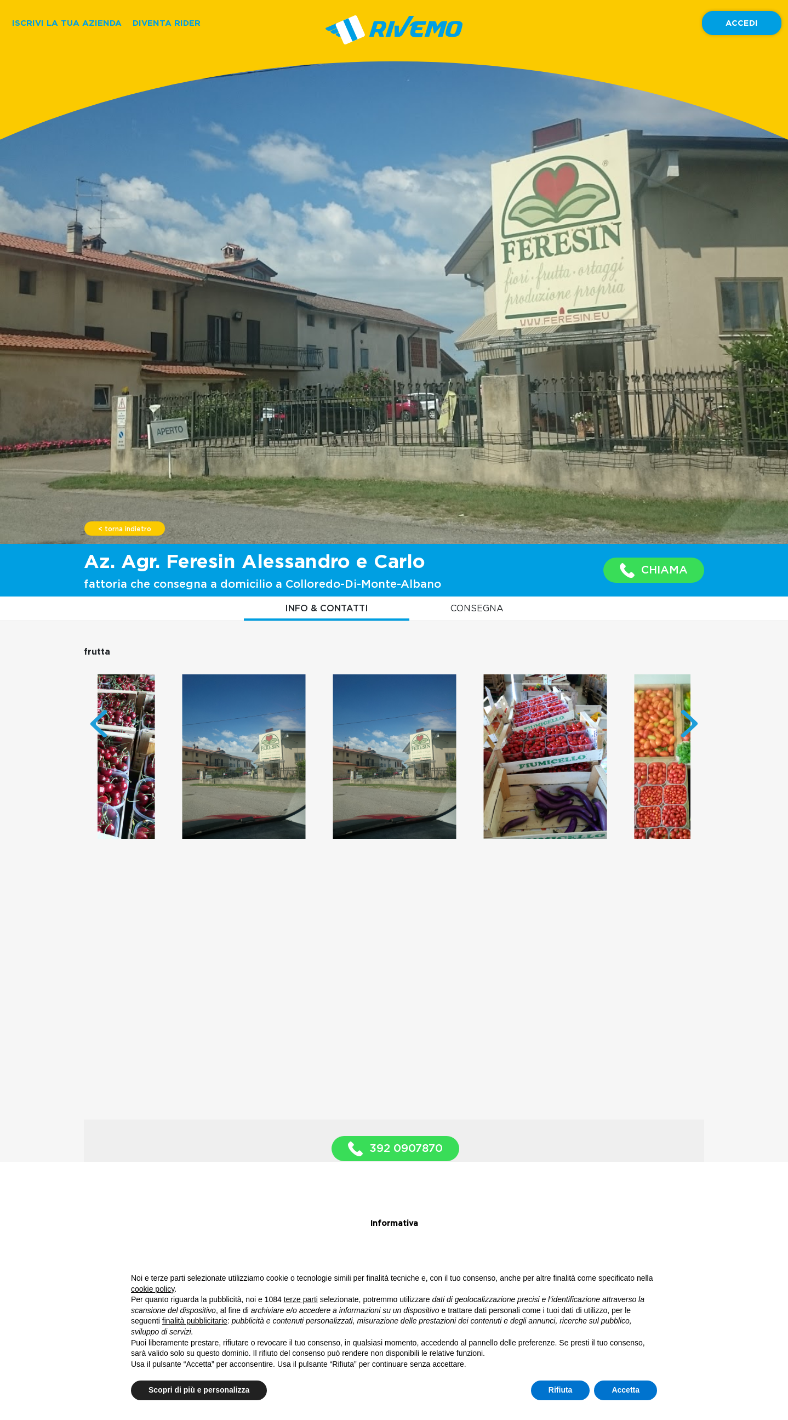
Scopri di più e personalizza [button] (199, 1389)
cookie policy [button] (152, 1289)
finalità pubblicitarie (194, 1320)
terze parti (301, 1299)
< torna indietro (124, 529)
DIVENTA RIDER (167, 22)
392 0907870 (395, 1148)
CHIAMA (654, 570)
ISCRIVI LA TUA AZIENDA (67, 22)
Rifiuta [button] (561, 1389)
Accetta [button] (625, 1389)
